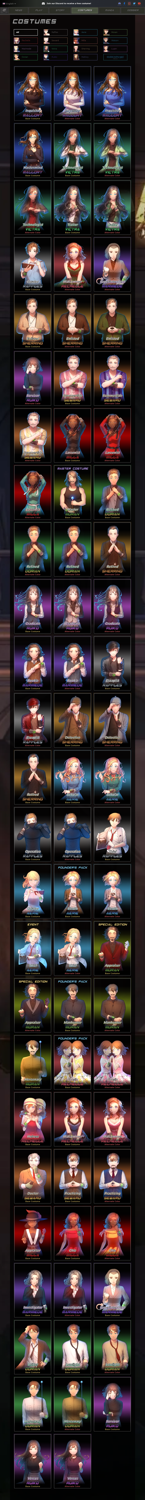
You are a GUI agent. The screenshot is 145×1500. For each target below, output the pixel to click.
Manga (109, 10)
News (18, 10)
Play (38, 10)
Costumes (85, 10)
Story (60, 10)
